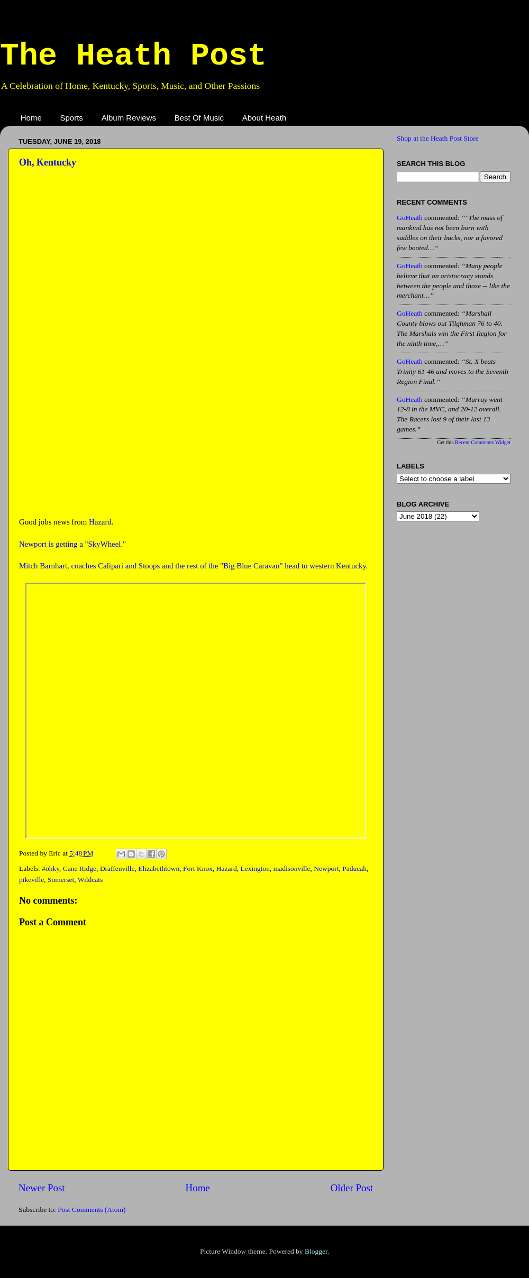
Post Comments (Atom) (91, 1209)
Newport (326, 868)
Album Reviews (129, 117)
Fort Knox (198, 868)
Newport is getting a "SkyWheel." (72, 544)
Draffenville (117, 868)
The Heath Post (133, 56)
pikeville (31, 880)
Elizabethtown (158, 868)
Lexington (255, 868)
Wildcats (90, 880)
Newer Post (42, 1187)
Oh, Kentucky (47, 162)
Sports (71, 117)
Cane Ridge (79, 868)
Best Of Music (199, 117)
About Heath (264, 117)
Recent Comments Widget (482, 442)
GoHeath (410, 218)
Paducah (354, 868)
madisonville (292, 868)
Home (31, 117)
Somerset (61, 880)
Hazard (100, 522)
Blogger (316, 1251)
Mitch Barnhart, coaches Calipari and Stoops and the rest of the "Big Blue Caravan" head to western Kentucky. (193, 566)
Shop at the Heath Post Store (438, 138)
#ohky (50, 868)
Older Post (352, 1187)
